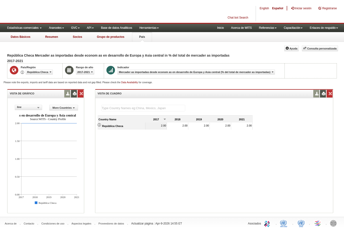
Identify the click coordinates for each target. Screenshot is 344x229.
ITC (268, 223)
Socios (77, 37)
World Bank (334, 223)
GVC (75, 27)
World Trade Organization (318, 223)
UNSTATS (301, 223)
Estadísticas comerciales (24, 27)
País (142, 37)
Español (277, 8)
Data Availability (130, 82)
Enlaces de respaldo (324, 27)
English (264, 8)
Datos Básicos (20, 37)
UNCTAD (284, 223)
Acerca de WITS (241, 27)
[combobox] (28, 107)
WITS (47, 12)
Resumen (51, 37)
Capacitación (293, 27)
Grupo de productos (110, 37)
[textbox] (143, 108)
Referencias (268, 27)
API (90, 27)
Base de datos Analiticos (116, 27)
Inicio (220, 27)
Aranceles (56, 27)
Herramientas (149, 27)
